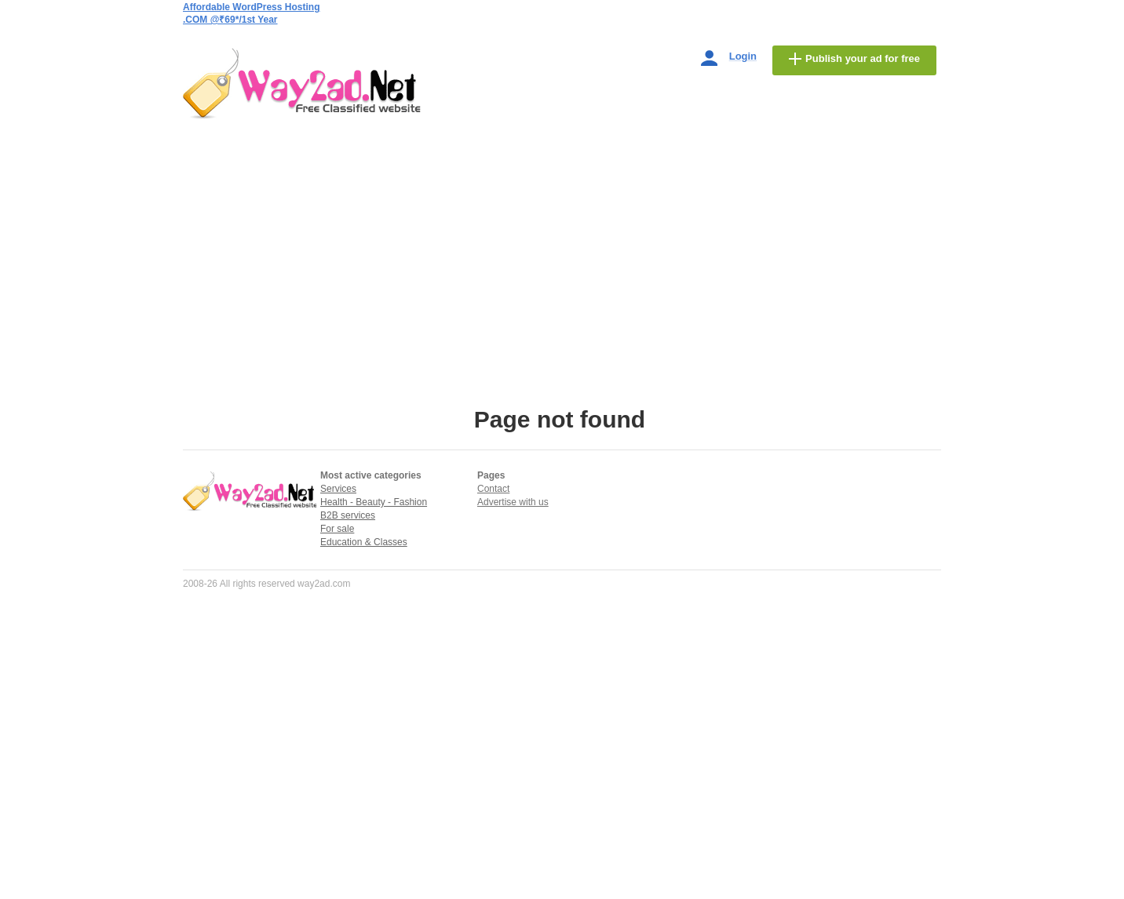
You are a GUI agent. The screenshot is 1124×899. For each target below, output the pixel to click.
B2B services (347, 515)
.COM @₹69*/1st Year (230, 19)
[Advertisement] (562, 289)
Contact (493, 488)
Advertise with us (513, 502)
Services (338, 488)
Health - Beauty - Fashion (373, 502)
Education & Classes (363, 542)
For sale (337, 528)
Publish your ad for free (862, 58)
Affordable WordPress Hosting (251, 7)
